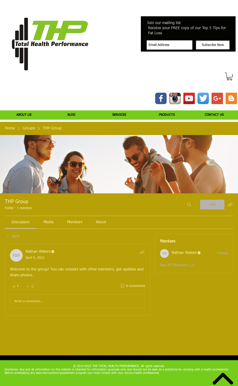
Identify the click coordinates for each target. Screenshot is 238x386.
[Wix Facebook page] (161, 98)
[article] (77, 279)
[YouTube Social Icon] (189, 98)
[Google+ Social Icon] (217, 98)
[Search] (189, 204)
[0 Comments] (132, 286)
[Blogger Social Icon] (231, 98)
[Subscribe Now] (213, 45)
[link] (21, 222)
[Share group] (230, 204)
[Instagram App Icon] (175, 98)
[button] (229, 76)
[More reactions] (30, 286)
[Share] (142, 252)
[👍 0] (15, 286)
